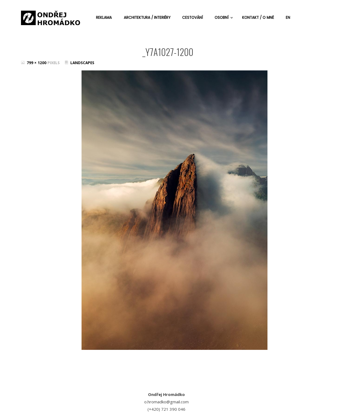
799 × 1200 (37, 62)
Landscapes (82, 62)
